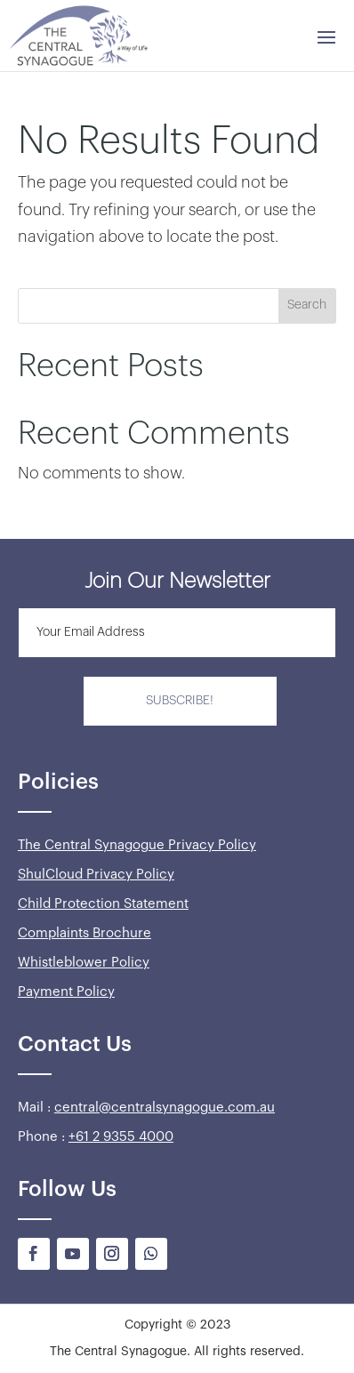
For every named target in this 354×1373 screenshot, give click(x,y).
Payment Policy (66, 992)
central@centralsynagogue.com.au (164, 1107)
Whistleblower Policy (83, 962)
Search (306, 305)
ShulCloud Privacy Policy (96, 874)
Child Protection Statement (103, 904)
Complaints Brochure (84, 933)
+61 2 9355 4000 (120, 1137)
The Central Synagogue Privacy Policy (137, 845)
